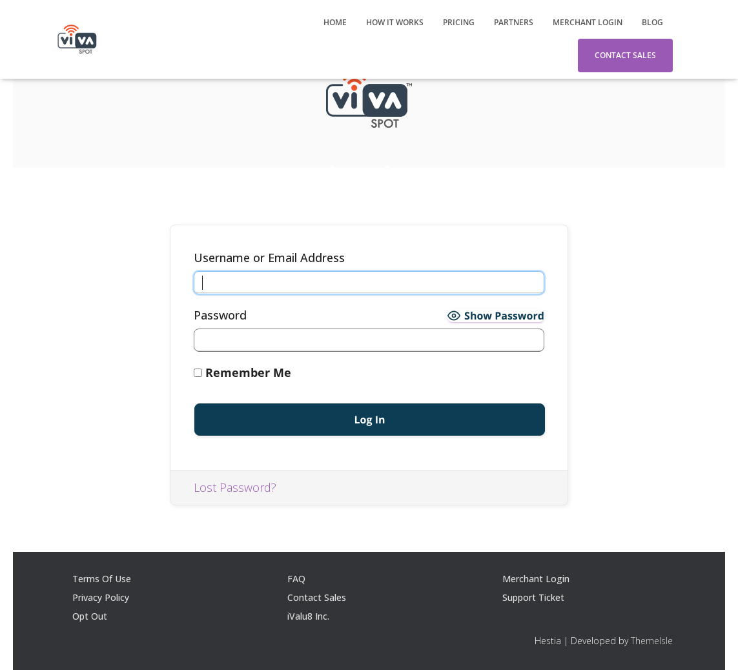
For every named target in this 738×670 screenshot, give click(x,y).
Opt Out (89, 616)
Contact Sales (625, 55)
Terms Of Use (101, 579)
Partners (513, 22)
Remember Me (242, 372)
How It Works (395, 22)
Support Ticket (533, 597)
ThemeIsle (652, 640)
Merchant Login (587, 22)
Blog (652, 22)
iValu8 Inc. (308, 616)
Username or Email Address (269, 257)
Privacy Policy (100, 597)
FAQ (296, 579)
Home (335, 22)
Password (220, 315)
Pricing (459, 22)
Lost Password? (235, 487)
